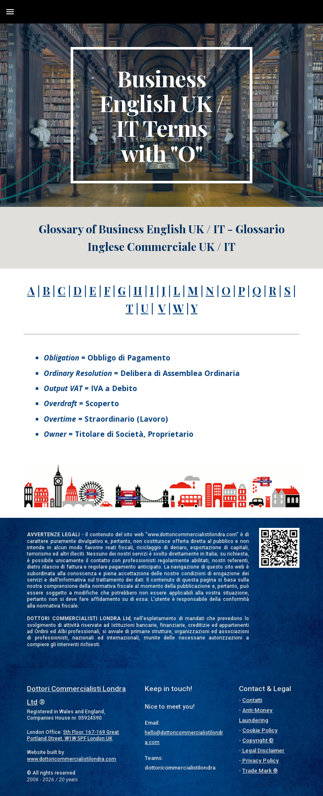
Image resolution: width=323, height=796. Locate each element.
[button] (10, 11)
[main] (161, 115)
